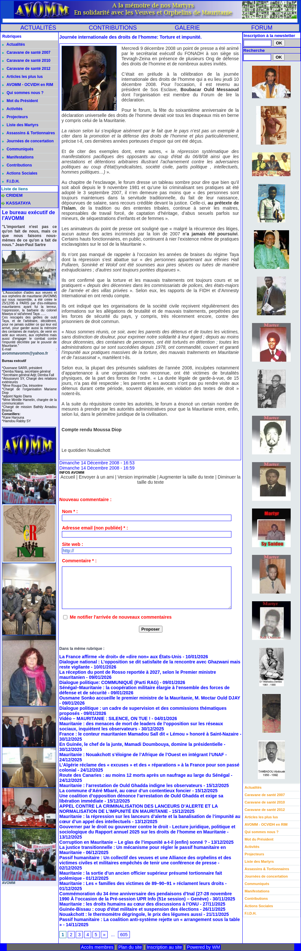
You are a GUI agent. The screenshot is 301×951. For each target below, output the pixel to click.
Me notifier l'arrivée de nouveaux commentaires (120, 617)
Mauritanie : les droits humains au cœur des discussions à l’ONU (129, 904)
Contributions (17, 165)
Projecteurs (15, 117)
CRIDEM (14, 195)
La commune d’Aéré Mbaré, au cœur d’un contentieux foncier (125, 790)
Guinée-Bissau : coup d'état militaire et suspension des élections (129, 909)
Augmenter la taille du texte (186, 477)
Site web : (72, 544)
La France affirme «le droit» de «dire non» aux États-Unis (120, 656)
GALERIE (187, 27)
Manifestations (18, 157)
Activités (12, 109)
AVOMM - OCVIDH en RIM (27, 84)
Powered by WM (203, 947)
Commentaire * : (79, 560)
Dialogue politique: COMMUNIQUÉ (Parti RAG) (109, 682)
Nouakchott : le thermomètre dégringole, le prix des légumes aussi (130, 914)
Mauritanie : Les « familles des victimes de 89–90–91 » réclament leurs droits (141, 883)
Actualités (13, 44)
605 (124, 934)
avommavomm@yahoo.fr (25, 353)
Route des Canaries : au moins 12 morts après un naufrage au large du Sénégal (144, 775)
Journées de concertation (27, 141)
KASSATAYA (18, 203)
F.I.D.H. (10, 181)
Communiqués (18, 149)
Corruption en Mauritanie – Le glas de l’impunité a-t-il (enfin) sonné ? (133, 842)
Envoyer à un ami (96, 477)
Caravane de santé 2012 (26, 68)
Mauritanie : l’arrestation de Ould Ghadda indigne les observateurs (130, 785)
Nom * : (70, 511)
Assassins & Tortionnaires (28, 133)
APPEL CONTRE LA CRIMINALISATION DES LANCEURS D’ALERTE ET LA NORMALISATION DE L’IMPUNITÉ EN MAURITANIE (138, 809)
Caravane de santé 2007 (26, 52)
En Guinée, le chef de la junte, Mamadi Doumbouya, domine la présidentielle (140, 744)
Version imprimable (137, 477)
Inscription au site (164, 947)
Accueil (68, 477)
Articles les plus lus (22, 76)
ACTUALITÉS (38, 27)
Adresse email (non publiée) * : (95, 527)
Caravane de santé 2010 (26, 60)
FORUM (261, 27)
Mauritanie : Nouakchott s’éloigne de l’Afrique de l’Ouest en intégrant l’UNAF (141, 754)
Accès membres (97, 947)
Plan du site (130, 947)
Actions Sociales (19, 173)
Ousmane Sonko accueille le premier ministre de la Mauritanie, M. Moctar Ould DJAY (149, 697)
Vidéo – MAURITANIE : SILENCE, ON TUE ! (104, 718)
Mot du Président (20, 101)
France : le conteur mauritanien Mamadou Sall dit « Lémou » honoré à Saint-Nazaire (148, 734)
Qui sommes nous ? (23, 92)
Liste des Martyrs (20, 125)
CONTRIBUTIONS (113, 27)
